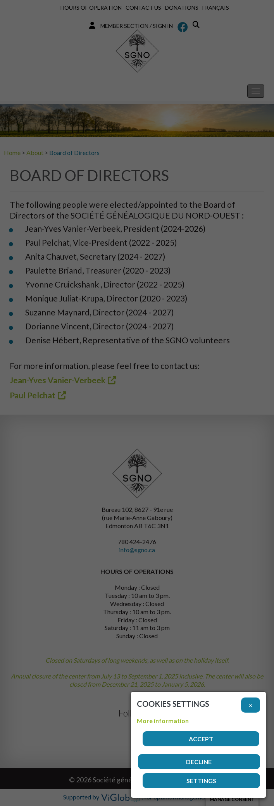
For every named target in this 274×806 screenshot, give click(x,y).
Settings (201, 780)
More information (163, 720)
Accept (201, 738)
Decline (199, 761)
